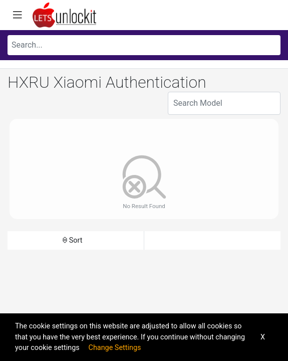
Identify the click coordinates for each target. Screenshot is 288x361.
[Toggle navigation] (18, 15)
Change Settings (115, 347)
